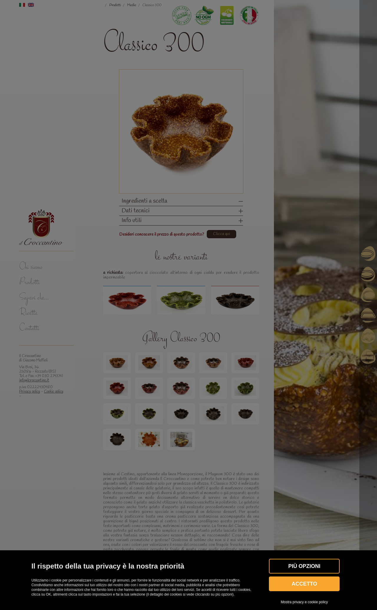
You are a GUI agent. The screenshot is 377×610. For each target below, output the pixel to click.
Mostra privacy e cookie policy (304, 602)
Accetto (304, 584)
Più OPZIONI (304, 566)
